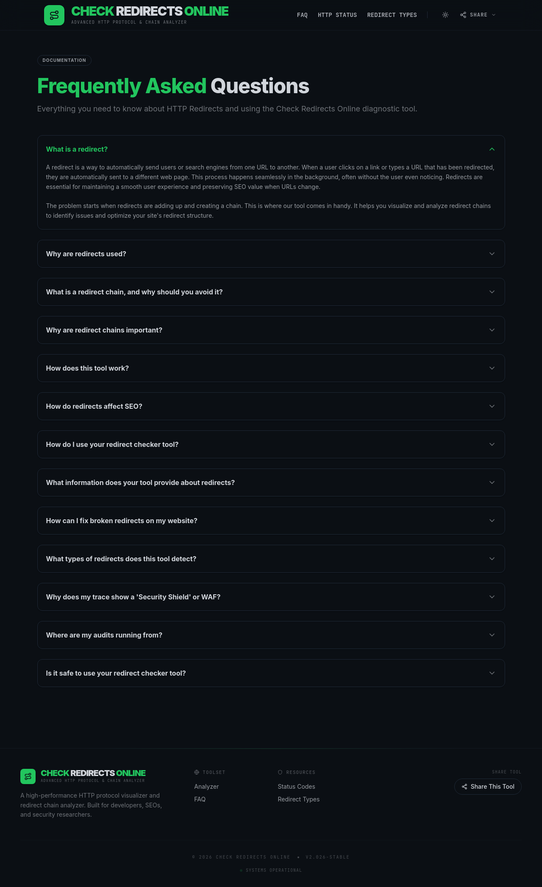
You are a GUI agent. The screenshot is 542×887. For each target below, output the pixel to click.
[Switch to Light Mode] (445, 14)
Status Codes (300, 786)
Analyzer (210, 786)
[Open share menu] (478, 15)
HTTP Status (337, 15)
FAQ (302, 15)
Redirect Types (392, 15)
